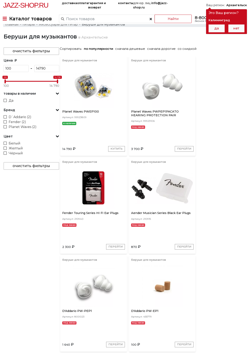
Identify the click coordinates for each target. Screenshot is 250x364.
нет (236, 28)
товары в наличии (19, 105)
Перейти (140, 172)
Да (10, 112)
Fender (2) (17, 133)
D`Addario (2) (19, 128)
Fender (114, 304)
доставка (69, 3)
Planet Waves (94, 304)
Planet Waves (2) (22, 138)
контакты (125, 3)
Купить (95, 172)
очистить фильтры (31, 62)
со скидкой (188, 60)
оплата (82, 3)
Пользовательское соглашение (26, 353)
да (216, 28)
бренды (140, 331)
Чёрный (15, 164)
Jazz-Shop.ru (25, 5)
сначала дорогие (163, 60)
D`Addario (132, 304)
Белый (14, 155)
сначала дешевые (132, 60)
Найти (169, 19)
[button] (31, 104)
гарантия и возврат (97, 5)
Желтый (15, 160)
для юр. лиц (150, 5)
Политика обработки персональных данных (35, 357)
